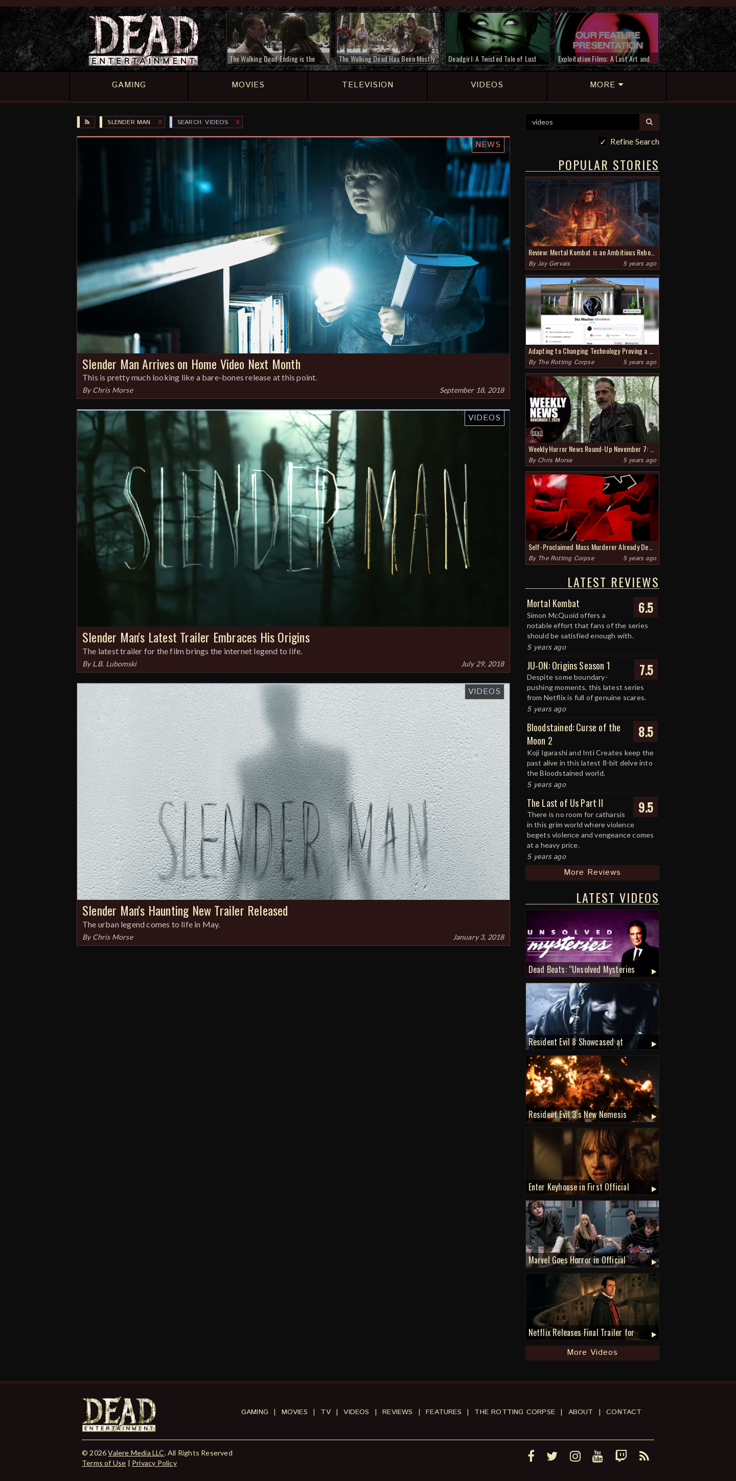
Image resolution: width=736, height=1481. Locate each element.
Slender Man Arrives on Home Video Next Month (191, 363)
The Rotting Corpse (566, 362)
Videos (484, 418)
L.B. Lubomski (115, 663)
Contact (623, 1412)
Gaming (254, 1412)
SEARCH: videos (202, 122)
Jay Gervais (554, 263)
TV (325, 1412)
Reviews (397, 1412)
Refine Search (634, 141)
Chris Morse (113, 390)
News (488, 145)
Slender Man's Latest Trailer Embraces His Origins (196, 637)
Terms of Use (104, 1463)
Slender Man (128, 122)
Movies (295, 1412)
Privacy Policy (154, 1463)
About (580, 1412)
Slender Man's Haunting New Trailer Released (185, 910)
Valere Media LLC (136, 1452)
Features (444, 1412)
